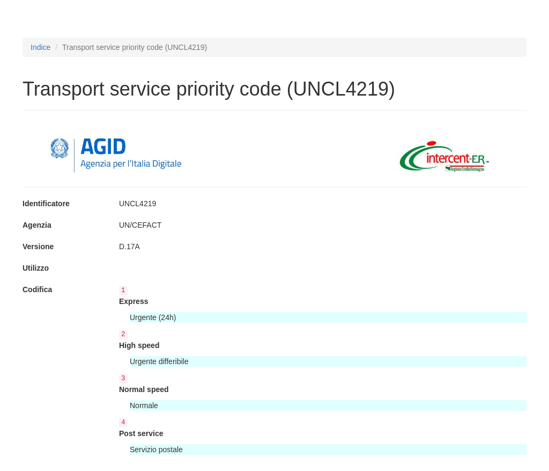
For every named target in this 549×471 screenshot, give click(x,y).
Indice (40, 47)
